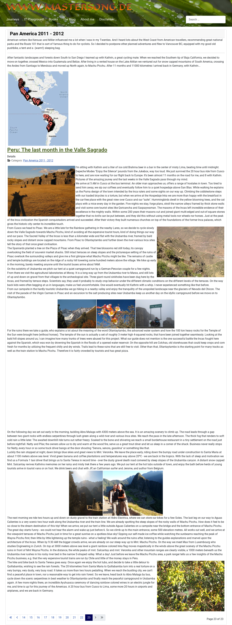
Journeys (12, 19)
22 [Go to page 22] (81, 617)
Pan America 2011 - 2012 (38, 160)
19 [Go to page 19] (59, 617)
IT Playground (34, 19)
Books (53, 19)
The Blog (69, 19)
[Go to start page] (10, 617)
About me (87, 19)
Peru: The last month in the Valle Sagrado (57, 150)
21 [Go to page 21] (74, 617)
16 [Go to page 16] (38, 617)
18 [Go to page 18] (52, 617)
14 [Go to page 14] (23, 617)
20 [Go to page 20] (67, 617)
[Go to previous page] (17, 617)
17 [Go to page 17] (45, 617)
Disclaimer (106, 19)
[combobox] (206, 19)
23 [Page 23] (88, 617)
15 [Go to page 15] (30, 617)
